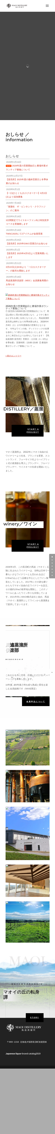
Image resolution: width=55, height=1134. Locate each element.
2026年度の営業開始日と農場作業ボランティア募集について (27, 301)
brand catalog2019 (23, 1047)
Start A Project (33, 424)
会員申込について (35, 696)
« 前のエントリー (13, 349)
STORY (34, 1012)
